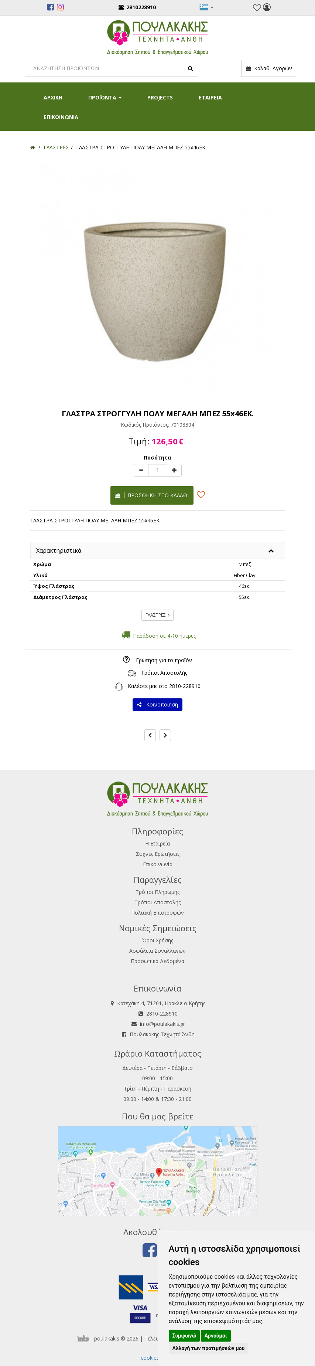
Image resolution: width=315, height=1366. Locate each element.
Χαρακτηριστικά (58, 550)
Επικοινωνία (157, 864)
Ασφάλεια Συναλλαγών (157, 950)
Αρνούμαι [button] (216, 1336)
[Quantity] (157, 470)
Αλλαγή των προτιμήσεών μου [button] (208, 1348)
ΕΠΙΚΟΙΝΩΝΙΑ (61, 117)
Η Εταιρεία (157, 843)
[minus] (141, 470)
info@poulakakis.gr (162, 1023)
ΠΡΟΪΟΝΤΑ (104, 97)
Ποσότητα (157, 457)
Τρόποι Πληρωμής (157, 891)
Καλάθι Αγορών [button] (268, 68)
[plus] (174, 470)
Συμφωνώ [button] (184, 1336)
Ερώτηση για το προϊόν (164, 660)
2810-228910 (185, 685)
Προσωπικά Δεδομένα (157, 961)
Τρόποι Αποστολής (164, 672)
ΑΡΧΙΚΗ (53, 97)
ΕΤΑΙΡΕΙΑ (210, 97)
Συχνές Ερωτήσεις (157, 853)
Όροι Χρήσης (157, 940)
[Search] (111, 68)
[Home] (32, 147)
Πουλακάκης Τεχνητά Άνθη (162, 1034)
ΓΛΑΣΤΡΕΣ (157, 615)
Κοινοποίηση (157, 704)
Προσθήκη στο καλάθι (152, 495)
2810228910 (137, 7)
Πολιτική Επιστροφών (157, 912)
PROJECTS (160, 97)
